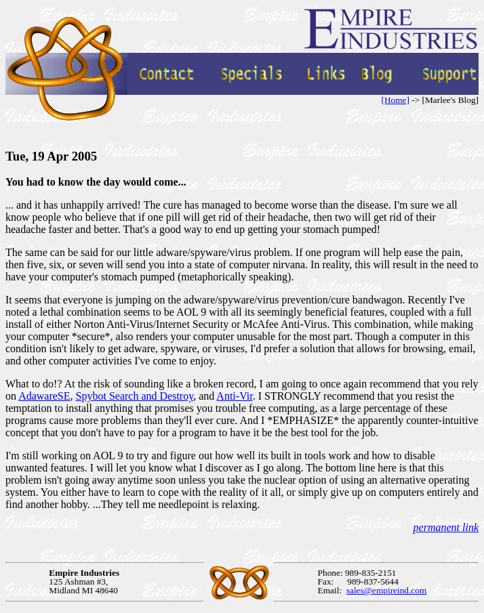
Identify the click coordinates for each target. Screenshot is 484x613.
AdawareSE (44, 396)
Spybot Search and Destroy (135, 396)
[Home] (395, 100)
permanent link (446, 527)
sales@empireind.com (386, 590)
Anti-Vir (234, 396)
